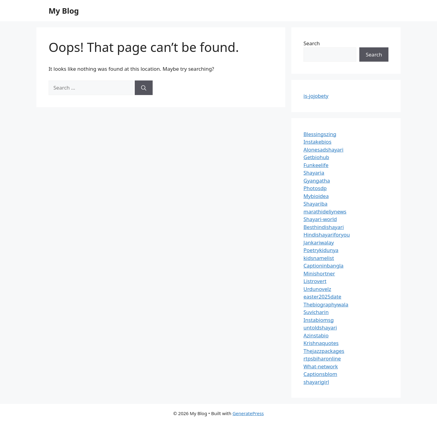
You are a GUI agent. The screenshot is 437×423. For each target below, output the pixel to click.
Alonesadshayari (323, 149)
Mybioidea (316, 196)
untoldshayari (320, 327)
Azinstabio (316, 335)
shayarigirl (316, 381)
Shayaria (313, 172)
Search (311, 43)
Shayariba (315, 203)
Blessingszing (319, 134)
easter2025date (322, 296)
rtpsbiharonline (322, 358)
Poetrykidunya (320, 250)
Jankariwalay (318, 242)
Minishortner (319, 273)
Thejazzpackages (323, 350)
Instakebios (317, 141)
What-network (320, 366)
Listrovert (315, 281)
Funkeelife (315, 165)
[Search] (144, 87)
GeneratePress (248, 413)
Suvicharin (316, 312)
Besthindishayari (323, 226)
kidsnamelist (318, 257)
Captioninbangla (323, 265)
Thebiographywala (325, 304)
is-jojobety (315, 95)
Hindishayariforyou (326, 234)
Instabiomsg (318, 319)
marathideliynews (324, 211)
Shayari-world (320, 219)
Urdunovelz (317, 288)
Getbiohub (316, 157)
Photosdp (315, 188)
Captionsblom (320, 373)
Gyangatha (316, 180)
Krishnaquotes (321, 342)
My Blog (64, 10)
